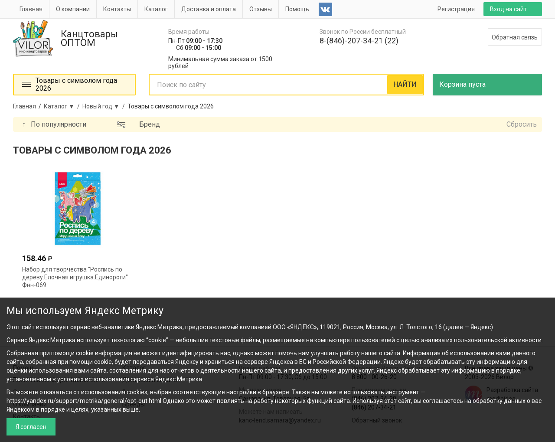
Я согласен (31, 426)
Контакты (117, 9)
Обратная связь (515, 37)
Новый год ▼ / (104, 106)
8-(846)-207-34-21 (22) (359, 40)
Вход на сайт (508, 9)
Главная (31, 9)
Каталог (156, 9)
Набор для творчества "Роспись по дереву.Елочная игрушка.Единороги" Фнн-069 (75, 277)
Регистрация (456, 9)
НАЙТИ (405, 84)
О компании (73, 9)
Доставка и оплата (208, 9)
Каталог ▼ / (63, 106)
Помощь (297, 9)
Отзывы (260, 9)
